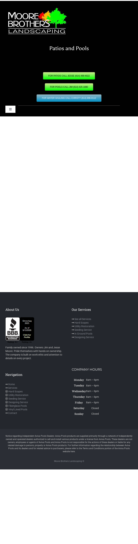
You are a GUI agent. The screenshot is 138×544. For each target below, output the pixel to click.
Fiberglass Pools (17, 405)
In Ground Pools (83, 333)
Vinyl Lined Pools (17, 409)
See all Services (82, 319)
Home (11, 384)
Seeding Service (83, 329)
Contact (12, 413)
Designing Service (84, 337)
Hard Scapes (81, 322)
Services (12, 387)
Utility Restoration (84, 326)
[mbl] (36, 8)
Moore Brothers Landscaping (68, 461)
